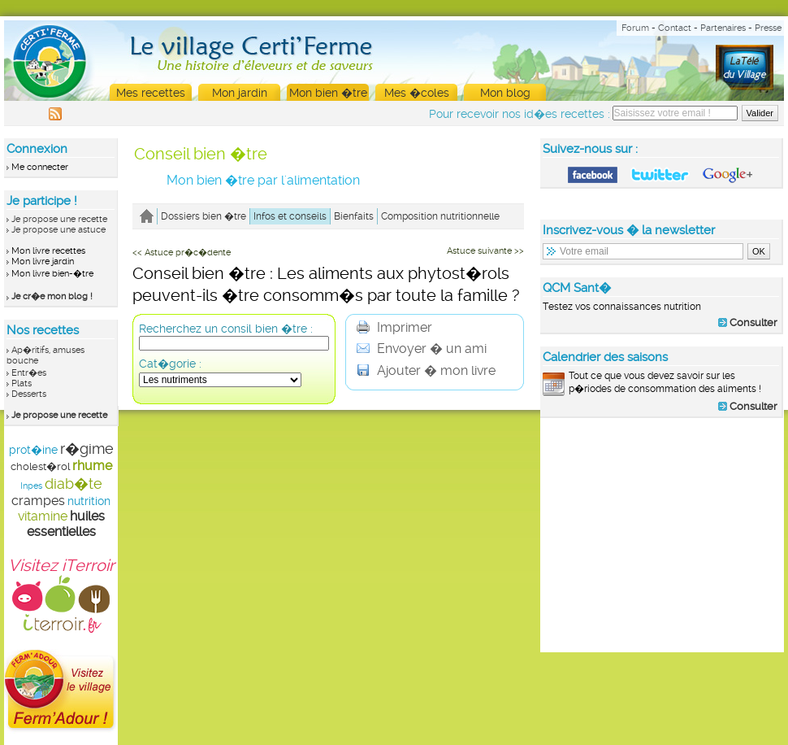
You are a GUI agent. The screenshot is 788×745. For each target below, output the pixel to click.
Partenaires (723, 28)
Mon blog (505, 92)
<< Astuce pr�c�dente (181, 252)
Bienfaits (354, 216)
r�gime (87, 448)
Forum (635, 28)
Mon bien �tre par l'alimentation (263, 180)
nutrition (88, 501)
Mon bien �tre (328, 92)
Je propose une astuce (58, 229)
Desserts (28, 394)
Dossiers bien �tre (203, 216)
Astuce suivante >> (485, 251)
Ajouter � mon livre (426, 370)
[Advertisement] (662, 534)
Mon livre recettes (48, 251)
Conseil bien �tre (200, 153)
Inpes (31, 486)
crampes (38, 500)
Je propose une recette (59, 219)
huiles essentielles (66, 523)
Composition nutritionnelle (440, 216)
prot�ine (33, 449)
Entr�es (28, 373)
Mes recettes (150, 92)
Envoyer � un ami (422, 348)
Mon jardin (239, 92)
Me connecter (39, 167)
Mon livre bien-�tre (52, 273)
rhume (92, 465)
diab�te (73, 483)
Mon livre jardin (42, 261)
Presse (768, 28)
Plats (21, 383)
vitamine (42, 516)
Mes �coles (416, 92)
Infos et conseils (290, 216)
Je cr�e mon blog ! (52, 296)
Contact (674, 28)
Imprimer (394, 327)
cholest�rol (40, 466)
